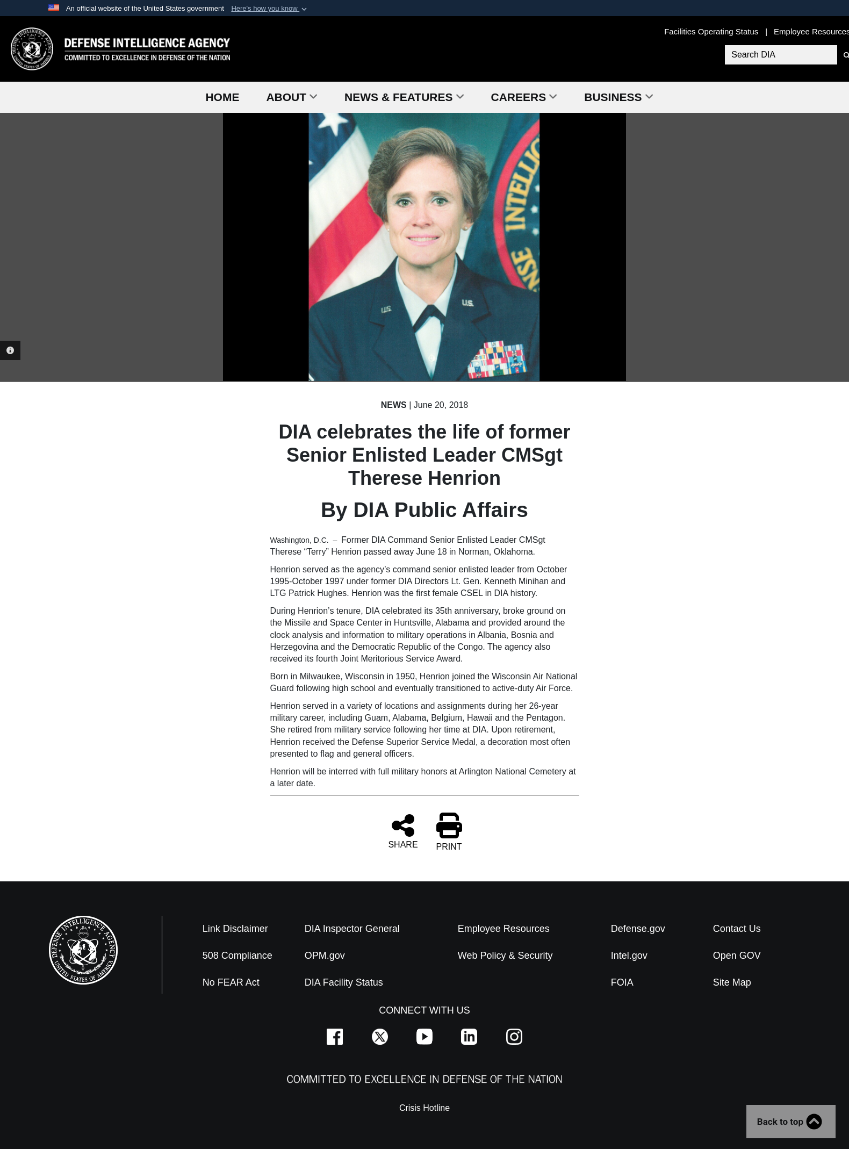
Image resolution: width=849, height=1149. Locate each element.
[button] (270, 8)
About (292, 97)
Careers (524, 97)
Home (222, 97)
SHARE (403, 831)
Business (618, 97)
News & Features (404, 97)
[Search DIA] (779, 54)
